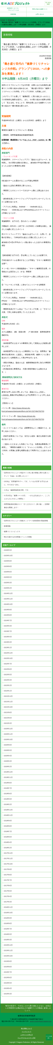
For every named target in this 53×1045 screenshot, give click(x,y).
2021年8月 (8, 712)
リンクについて (26, 1031)
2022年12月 (8, 653)
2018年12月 (8, 810)
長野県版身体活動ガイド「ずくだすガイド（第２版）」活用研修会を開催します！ (27, 505)
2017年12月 (8, 853)
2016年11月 (8, 907)
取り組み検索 (48, 3)
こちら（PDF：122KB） (36, 140)
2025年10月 (8, 555)
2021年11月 (8, 702)
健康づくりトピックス (12, 531)
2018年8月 (8, 826)
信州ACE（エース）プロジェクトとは (13, 9)
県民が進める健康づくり (39, 9)
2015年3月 (8, 994)
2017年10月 (8, 864)
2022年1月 (8, 691)
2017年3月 (8, 902)
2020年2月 (8, 766)
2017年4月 (8, 896)
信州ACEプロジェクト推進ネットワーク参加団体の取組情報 (26, 521)
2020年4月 (8, 756)
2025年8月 (8, 566)
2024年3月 (8, 626)
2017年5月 (8, 891)
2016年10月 (8, 913)
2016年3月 (8, 940)
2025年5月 (8, 577)
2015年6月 (8, 977)
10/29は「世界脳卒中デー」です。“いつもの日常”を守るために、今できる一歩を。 (26, 483)
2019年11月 (8, 777)
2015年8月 (8, 967)
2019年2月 (8, 804)
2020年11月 (8, 734)
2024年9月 (8, 610)
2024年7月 (8, 620)
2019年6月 (8, 794)
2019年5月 (8, 799)
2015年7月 (8, 972)
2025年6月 (8, 572)
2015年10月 (8, 956)
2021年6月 (8, 718)
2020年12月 (8, 729)
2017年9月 (8, 869)
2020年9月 (8, 745)
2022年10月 (8, 658)
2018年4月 (8, 842)
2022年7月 (8, 664)
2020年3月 (8, 761)
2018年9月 (8, 821)
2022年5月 (8, 674)
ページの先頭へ (49, 1037)
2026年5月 (8, 550)
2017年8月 (8, 875)
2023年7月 (8, 631)
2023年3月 (8, 642)
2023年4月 (8, 637)
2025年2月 (8, 588)
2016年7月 (8, 929)
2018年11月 (8, 815)
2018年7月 (8, 831)
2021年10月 (8, 707)
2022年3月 (8, 680)
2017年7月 (8, 880)
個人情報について (26, 1028)
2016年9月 (8, 918)
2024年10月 (8, 604)
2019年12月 (8, 772)
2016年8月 (8, 923)
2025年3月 (8, 583)
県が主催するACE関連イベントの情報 (18, 537)
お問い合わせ (40, 14)
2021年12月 (8, 696)
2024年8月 (8, 615)
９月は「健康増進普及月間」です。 (17, 490)
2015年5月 (8, 983)
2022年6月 (8, 669)
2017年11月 (8, 858)
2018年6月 (8, 837)
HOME (2, 20)
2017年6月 (8, 885)
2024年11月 (8, 599)
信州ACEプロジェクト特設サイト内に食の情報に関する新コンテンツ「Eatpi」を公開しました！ (27, 474)
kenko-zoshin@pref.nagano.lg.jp (40, 1021)
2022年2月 (8, 685)
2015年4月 (8, 988)
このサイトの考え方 (26, 1034)
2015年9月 (8, 961)
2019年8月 (8, 783)
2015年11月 (8, 950)
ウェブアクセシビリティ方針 (27, 1038)
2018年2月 (8, 848)
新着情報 (13, 14)
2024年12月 (8, 593)
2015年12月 (8, 945)
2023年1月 (8, 647)
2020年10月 (8, 739)
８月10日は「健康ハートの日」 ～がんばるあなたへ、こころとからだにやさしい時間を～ (27, 497)
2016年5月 (8, 934)
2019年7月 (8, 788)
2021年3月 (8, 723)
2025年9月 (8, 561)
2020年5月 (8, 750)
